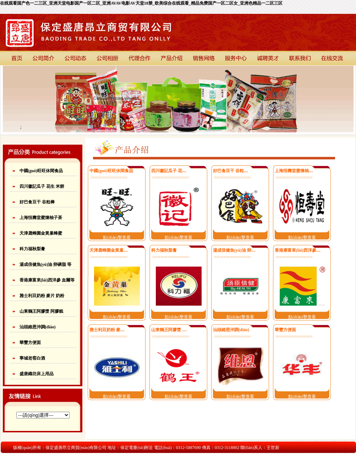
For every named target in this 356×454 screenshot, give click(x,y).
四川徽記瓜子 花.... (168, 170)
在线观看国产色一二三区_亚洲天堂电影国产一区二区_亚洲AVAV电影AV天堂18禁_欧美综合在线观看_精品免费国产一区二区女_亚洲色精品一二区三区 (141, 3)
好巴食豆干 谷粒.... (230, 170)
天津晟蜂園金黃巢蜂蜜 (41, 233)
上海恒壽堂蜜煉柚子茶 (41, 217)
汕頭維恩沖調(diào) (38, 326)
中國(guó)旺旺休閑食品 (41, 170)
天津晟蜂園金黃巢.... (108, 250)
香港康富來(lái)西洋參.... (298, 250)
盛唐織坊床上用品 (37, 373)
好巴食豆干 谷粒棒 (37, 201)
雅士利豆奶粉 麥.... (107, 329)
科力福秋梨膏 (32, 248)
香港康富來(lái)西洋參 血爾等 (47, 280)
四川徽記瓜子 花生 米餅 (42, 186)
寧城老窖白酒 (32, 358)
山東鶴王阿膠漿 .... (168, 329)
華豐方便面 (30, 342)
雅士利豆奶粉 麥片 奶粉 (42, 295)
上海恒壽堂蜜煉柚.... (294, 170)
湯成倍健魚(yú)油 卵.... (234, 250)
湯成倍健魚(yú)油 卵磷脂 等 (46, 264)
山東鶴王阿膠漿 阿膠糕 (41, 311)
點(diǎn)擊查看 (116, 237)
